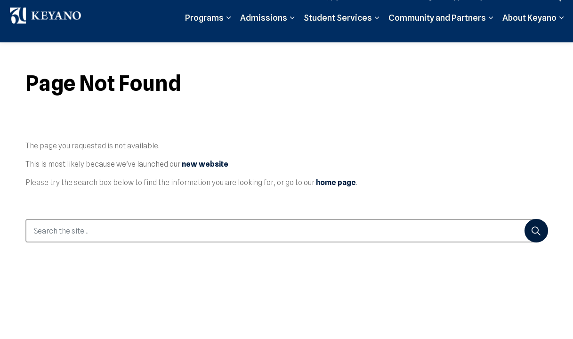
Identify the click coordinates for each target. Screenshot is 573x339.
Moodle (375, 10)
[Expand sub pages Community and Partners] (490, 31)
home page (336, 182)
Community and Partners (437, 32)
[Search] (536, 230)
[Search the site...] (286, 230)
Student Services (338, 32)
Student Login (416, 10)
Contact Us (522, 10)
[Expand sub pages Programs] (228, 31)
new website (205, 164)
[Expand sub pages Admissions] (292, 31)
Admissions (263, 32)
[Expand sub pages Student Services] (376, 31)
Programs (204, 32)
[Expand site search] (556, 10)
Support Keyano (471, 10)
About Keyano (529, 32)
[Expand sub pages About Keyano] (561, 31)
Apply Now (338, 10)
